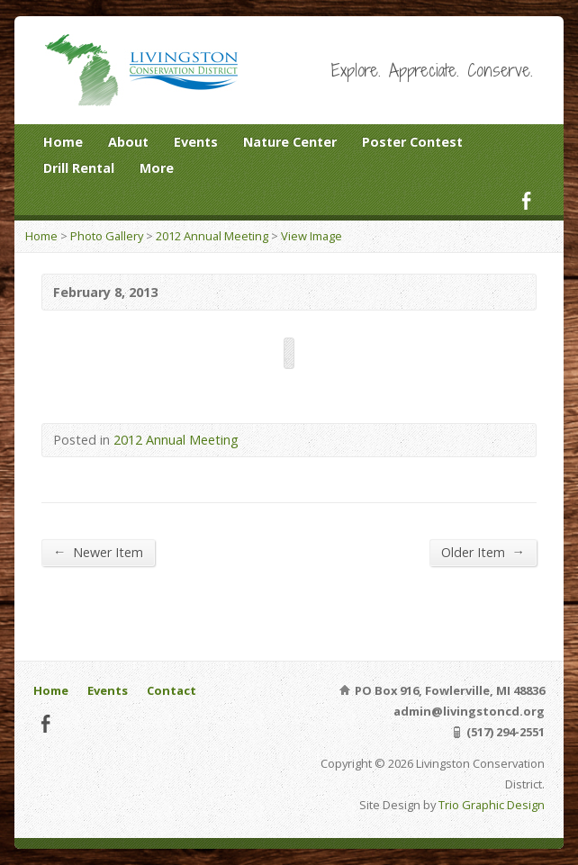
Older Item (483, 552)
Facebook (526, 200)
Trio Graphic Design (491, 805)
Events (196, 141)
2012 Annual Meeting (212, 236)
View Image (311, 236)
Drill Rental (78, 167)
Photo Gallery (106, 236)
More (157, 167)
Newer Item (98, 552)
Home (63, 141)
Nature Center (290, 141)
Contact (171, 690)
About (128, 141)
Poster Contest (412, 141)
